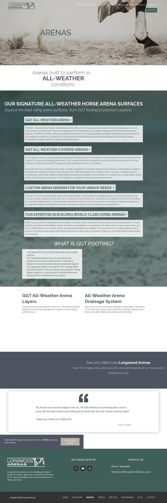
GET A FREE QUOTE (70, 441)
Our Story (90, 5)
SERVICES (123, 5)
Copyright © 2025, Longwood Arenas (22, 497)
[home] (21, 6)
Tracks (112, 5)
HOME (65, 497)
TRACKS (101, 497)
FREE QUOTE (151, 10)
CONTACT (151, 497)
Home (79, 5)
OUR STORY (77, 497)
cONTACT (153, 5)
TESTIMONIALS (137, 5)
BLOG (140, 497)
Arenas (102, 5)
